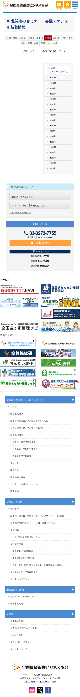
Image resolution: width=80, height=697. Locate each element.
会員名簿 (14, 509)
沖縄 (55, 43)
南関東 (56, 38)
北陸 (23, 43)
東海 (70, 38)
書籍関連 (14, 530)
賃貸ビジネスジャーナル (21, 596)
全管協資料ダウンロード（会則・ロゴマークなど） (34, 523)
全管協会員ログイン (22, 186)
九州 (49, 43)
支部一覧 (14, 463)
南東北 (39, 38)
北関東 (48, 38)
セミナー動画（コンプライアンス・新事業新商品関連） (36, 565)
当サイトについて (18, 649)
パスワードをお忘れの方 (20, 212)
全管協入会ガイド (18, 414)
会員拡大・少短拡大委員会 (25, 449)
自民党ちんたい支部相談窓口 (24, 572)
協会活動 (14, 491)
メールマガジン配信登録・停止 (25, 537)
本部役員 (14, 470)
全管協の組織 (16, 435)
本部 (15, 38)
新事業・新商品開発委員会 (25, 442)
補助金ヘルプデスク (19, 579)
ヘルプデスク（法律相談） (23, 551)
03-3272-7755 (40, 233)
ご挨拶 (13, 406)
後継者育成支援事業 (21, 456)
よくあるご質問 (17, 621)
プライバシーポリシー (20, 642)
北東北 (31, 38)
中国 (36, 43)
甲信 (64, 38)
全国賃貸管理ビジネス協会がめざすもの (29, 421)
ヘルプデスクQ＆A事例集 (22, 558)
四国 (43, 43)
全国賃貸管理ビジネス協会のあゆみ (27, 428)
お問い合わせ (40, 242)
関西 (30, 43)
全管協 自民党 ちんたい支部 (23, 628)
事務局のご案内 (17, 477)
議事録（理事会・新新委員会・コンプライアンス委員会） (37, 516)
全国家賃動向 (16, 604)
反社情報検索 (16, 544)
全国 (9, 38)
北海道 (22, 38)
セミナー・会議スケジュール (24, 484)
